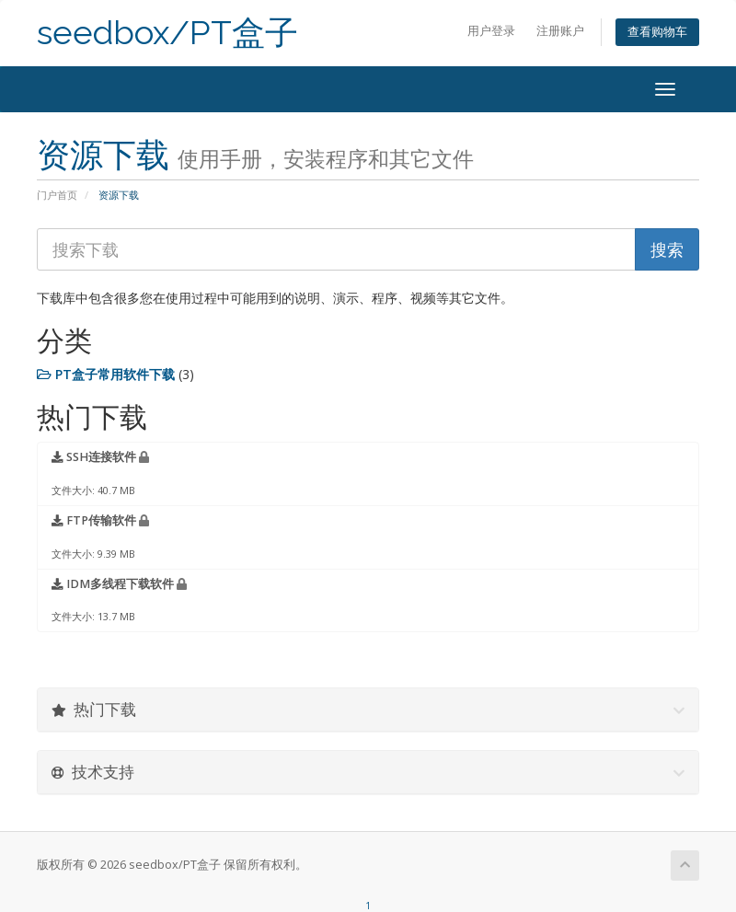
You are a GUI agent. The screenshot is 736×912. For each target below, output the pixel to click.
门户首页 (57, 195)
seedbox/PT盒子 (167, 32)
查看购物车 (657, 32)
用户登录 (491, 31)
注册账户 (560, 31)
